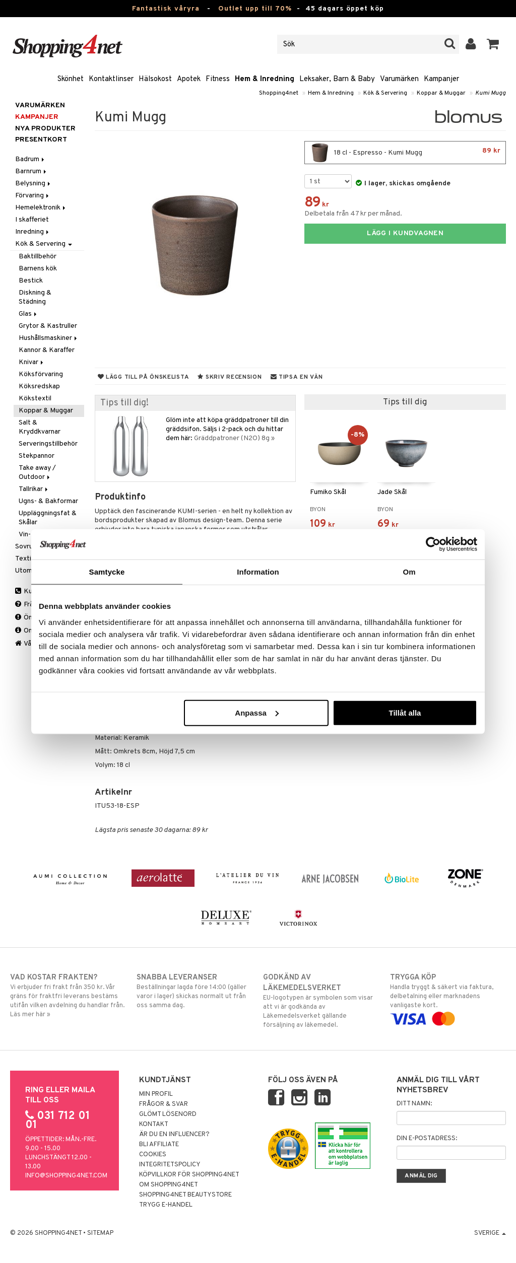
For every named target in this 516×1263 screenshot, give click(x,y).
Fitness (218, 79)
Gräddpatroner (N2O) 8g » (234, 438)
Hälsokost (155, 79)
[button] (493, 44)
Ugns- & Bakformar (48, 501)
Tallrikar (34, 489)
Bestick (31, 280)
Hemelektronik (41, 207)
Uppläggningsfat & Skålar (48, 518)
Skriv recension (230, 377)
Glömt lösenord (168, 1114)
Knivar (32, 362)
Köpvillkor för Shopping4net (189, 1175)
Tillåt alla (405, 712)
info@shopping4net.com (66, 1176)
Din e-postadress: (427, 1139)
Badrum (30, 159)
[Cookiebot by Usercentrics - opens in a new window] (433, 544)
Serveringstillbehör (48, 444)
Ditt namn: (414, 1104)
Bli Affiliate (159, 1145)
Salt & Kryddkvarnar (39, 427)
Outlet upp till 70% (255, 9)
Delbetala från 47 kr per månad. (353, 213)
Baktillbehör (37, 256)
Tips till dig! (124, 403)
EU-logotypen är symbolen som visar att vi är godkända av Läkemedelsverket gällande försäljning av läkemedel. (321, 1000)
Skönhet (70, 79)
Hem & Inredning (264, 79)
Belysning (33, 183)
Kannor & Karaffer (47, 350)
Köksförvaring (41, 374)
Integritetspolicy (170, 1165)
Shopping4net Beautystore (185, 1195)
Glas (28, 314)
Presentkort (41, 139)
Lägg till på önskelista (143, 377)
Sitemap (100, 1233)
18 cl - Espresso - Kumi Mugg (405, 153)
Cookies (152, 1155)
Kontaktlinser (111, 79)
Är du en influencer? (174, 1135)
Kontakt (153, 1124)
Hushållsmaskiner (49, 338)
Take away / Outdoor (37, 472)
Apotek (189, 79)
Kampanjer (441, 79)
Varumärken (399, 79)
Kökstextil (35, 398)
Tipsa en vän (297, 377)
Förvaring (32, 195)
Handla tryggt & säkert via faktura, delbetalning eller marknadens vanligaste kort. (448, 998)
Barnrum (31, 171)
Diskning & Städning (35, 297)
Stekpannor (36, 456)
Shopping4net (278, 93)
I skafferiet (32, 220)
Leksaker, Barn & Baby (337, 79)
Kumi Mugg (490, 93)
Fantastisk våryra (166, 9)
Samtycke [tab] (107, 572)
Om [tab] (409, 572)
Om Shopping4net (168, 1185)
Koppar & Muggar (441, 93)
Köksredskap (39, 386)
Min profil (156, 1094)
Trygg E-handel (165, 1205)
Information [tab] (258, 572)
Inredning (32, 232)
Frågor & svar (163, 1104)
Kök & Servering (385, 93)
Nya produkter (45, 128)
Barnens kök (38, 268)
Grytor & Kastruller (48, 326)
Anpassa (257, 712)
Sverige (490, 1233)
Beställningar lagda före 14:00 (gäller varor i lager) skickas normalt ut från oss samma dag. (194, 991)
